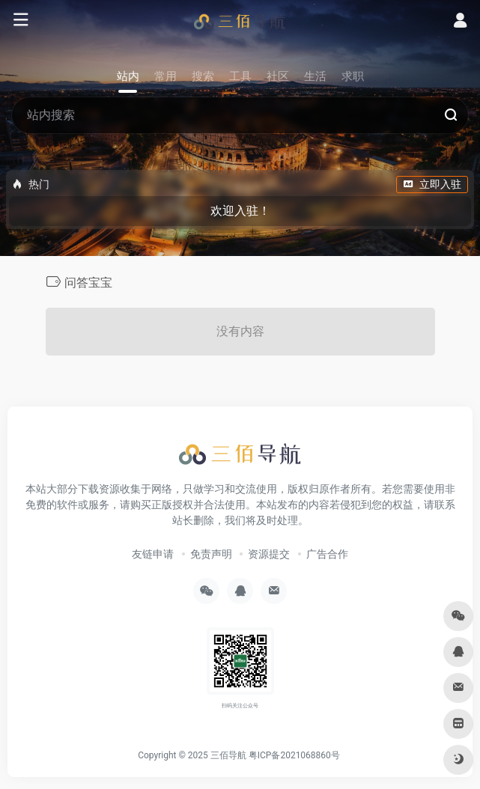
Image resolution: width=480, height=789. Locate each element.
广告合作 (327, 554)
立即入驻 (432, 184)
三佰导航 (228, 755)
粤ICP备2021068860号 (294, 755)
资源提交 (269, 554)
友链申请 (153, 554)
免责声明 (211, 554)
